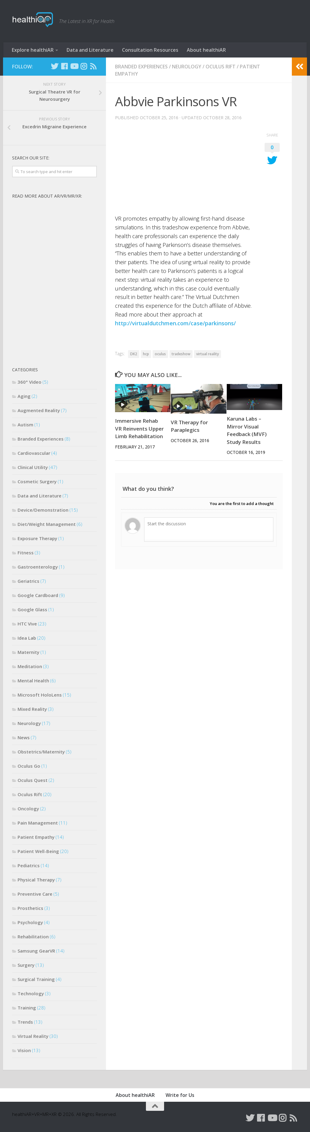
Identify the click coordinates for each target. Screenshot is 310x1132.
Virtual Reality (33, 1036)
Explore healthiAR (33, 50)
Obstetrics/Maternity (41, 752)
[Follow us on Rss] (93, 66)
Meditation (30, 666)
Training (27, 1008)
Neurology (186, 66)
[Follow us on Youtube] (74, 66)
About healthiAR (206, 50)
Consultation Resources (150, 50)
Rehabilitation (33, 936)
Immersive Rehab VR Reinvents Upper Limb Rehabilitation (139, 428)
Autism (25, 425)
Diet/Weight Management (47, 524)
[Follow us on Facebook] (64, 66)
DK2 (133, 353)
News (24, 737)
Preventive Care (35, 894)
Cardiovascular (34, 453)
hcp (146, 353)
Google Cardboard (38, 595)
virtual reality (207, 353)
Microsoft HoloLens (40, 695)
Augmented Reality (39, 410)
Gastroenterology (38, 567)
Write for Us (180, 1095)
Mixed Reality (32, 709)
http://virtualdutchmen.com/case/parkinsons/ (175, 323)
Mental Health (33, 681)
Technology (31, 993)
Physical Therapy (36, 880)
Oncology (28, 809)
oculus (160, 353)
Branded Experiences (141, 66)
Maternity (28, 652)
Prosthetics (30, 908)
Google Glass (32, 609)
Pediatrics (29, 865)
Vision (24, 1050)
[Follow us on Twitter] (54, 66)
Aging (24, 396)
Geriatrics (28, 581)
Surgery (26, 965)
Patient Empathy (36, 837)
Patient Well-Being (38, 851)
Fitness (26, 553)
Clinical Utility (33, 467)
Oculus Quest (33, 780)
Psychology (30, 922)
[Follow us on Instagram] (83, 66)
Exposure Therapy (37, 538)
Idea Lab (27, 638)
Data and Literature (90, 50)
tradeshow (181, 353)
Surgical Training (36, 979)
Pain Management (38, 823)
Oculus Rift (221, 66)
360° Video (29, 382)
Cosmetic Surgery (37, 481)
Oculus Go (29, 766)
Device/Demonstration (43, 510)
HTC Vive (27, 624)
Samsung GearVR (36, 951)
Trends (25, 1022)
